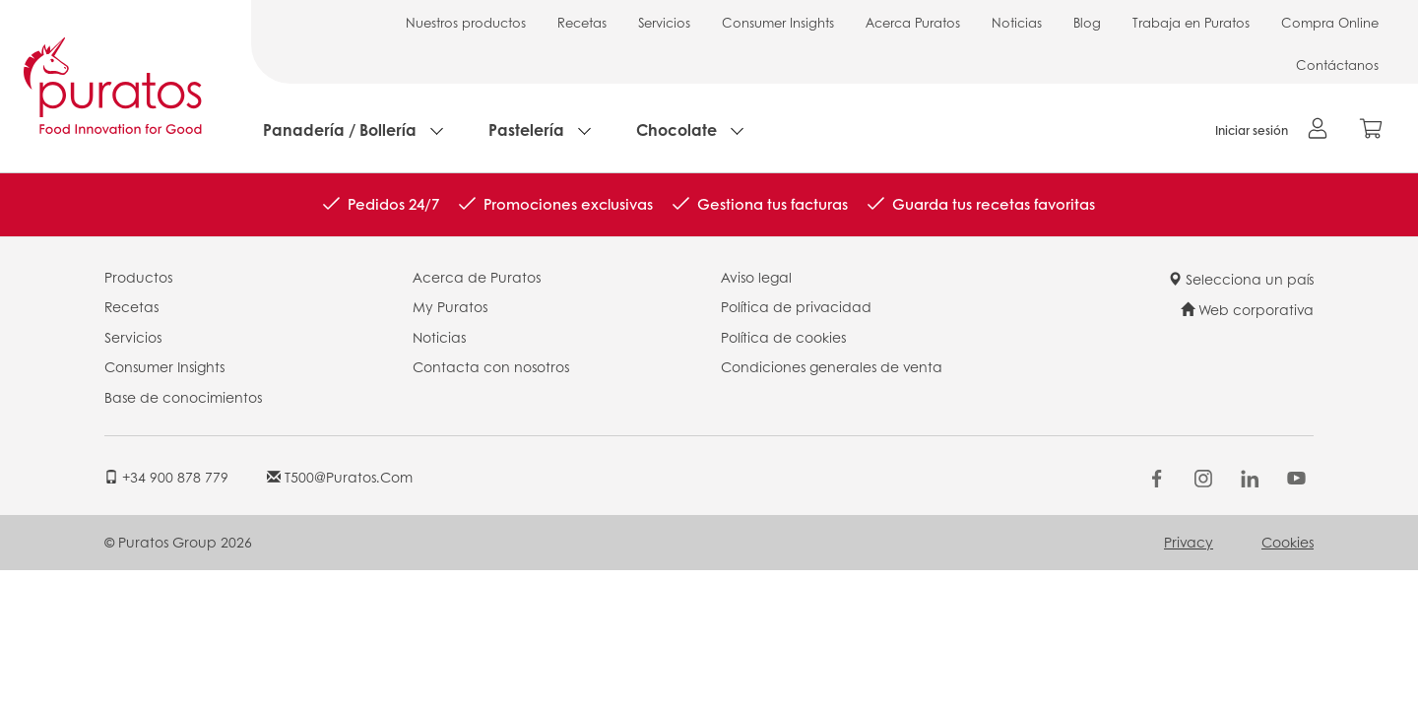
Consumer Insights (778, 22)
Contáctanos (1337, 64)
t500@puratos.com (340, 476)
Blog (1087, 22)
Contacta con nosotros (491, 366)
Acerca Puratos (913, 22)
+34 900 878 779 (166, 476)
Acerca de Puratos (477, 277)
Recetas (582, 22)
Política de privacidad (796, 306)
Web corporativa (1247, 309)
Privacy (1188, 541)
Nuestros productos (466, 22)
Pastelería (526, 129)
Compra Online (1330, 22)
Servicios (664, 22)
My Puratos (450, 306)
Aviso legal (756, 277)
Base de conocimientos (183, 397)
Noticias (1017, 22)
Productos (138, 277)
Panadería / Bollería (340, 129)
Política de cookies (783, 337)
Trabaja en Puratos (1191, 22)
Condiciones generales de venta (831, 366)
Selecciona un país (1241, 279)
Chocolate (676, 129)
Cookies (1287, 541)
